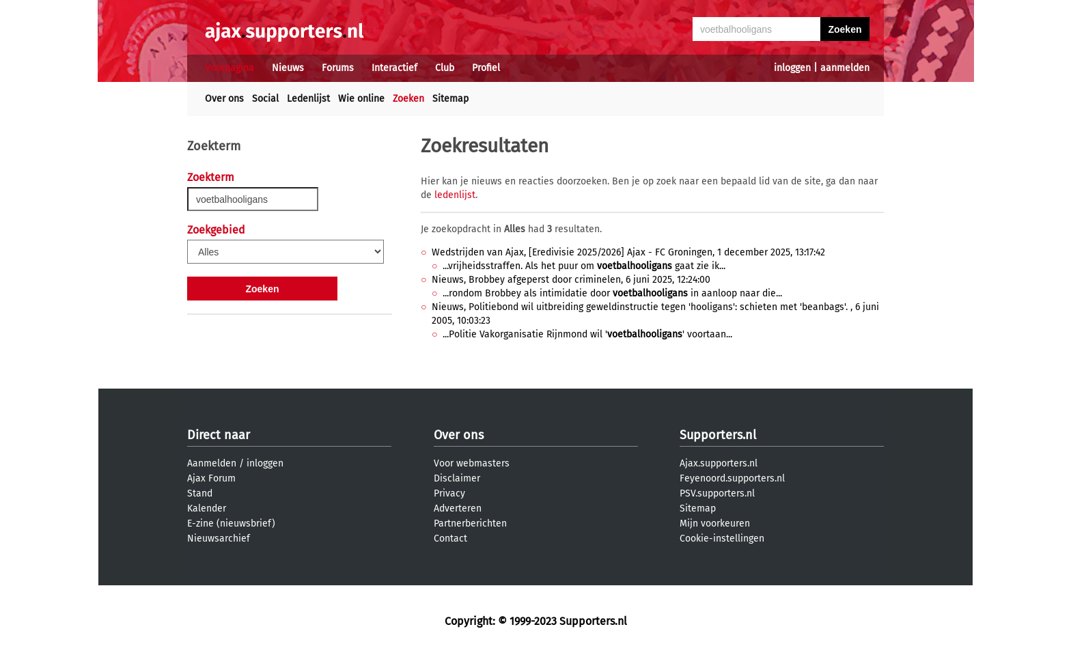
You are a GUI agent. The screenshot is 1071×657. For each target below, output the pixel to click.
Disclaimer (457, 478)
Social (265, 98)
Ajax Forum (211, 478)
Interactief (394, 68)
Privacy (449, 493)
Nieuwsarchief (218, 538)
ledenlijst (454, 195)
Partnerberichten (470, 523)
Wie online (361, 98)
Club (444, 68)
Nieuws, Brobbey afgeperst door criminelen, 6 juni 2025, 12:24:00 (571, 279)
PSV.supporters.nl (717, 493)
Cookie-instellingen (722, 538)
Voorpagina (229, 68)
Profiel (486, 68)
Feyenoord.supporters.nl (732, 478)
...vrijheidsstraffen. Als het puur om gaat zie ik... (584, 266)
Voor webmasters (472, 463)
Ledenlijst (308, 98)
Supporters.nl (718, 435)
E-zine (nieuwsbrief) (231, 523)
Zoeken (408, 98)
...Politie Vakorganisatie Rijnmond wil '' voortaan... (587, 334)
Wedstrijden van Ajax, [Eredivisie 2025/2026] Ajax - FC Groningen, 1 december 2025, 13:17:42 (628, 252)
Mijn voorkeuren (715, 523)
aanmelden (845, 68)
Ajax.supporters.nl (718, 463)
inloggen (792, 68)
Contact (450, 538)
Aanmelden (211, 463)
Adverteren (458, 508)
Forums (338, 68)
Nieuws (288, 68)
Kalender (206, 508)
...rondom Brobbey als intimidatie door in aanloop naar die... (612, 293)
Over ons (224, 98)
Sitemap (450, 98)
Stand (199, 493)
